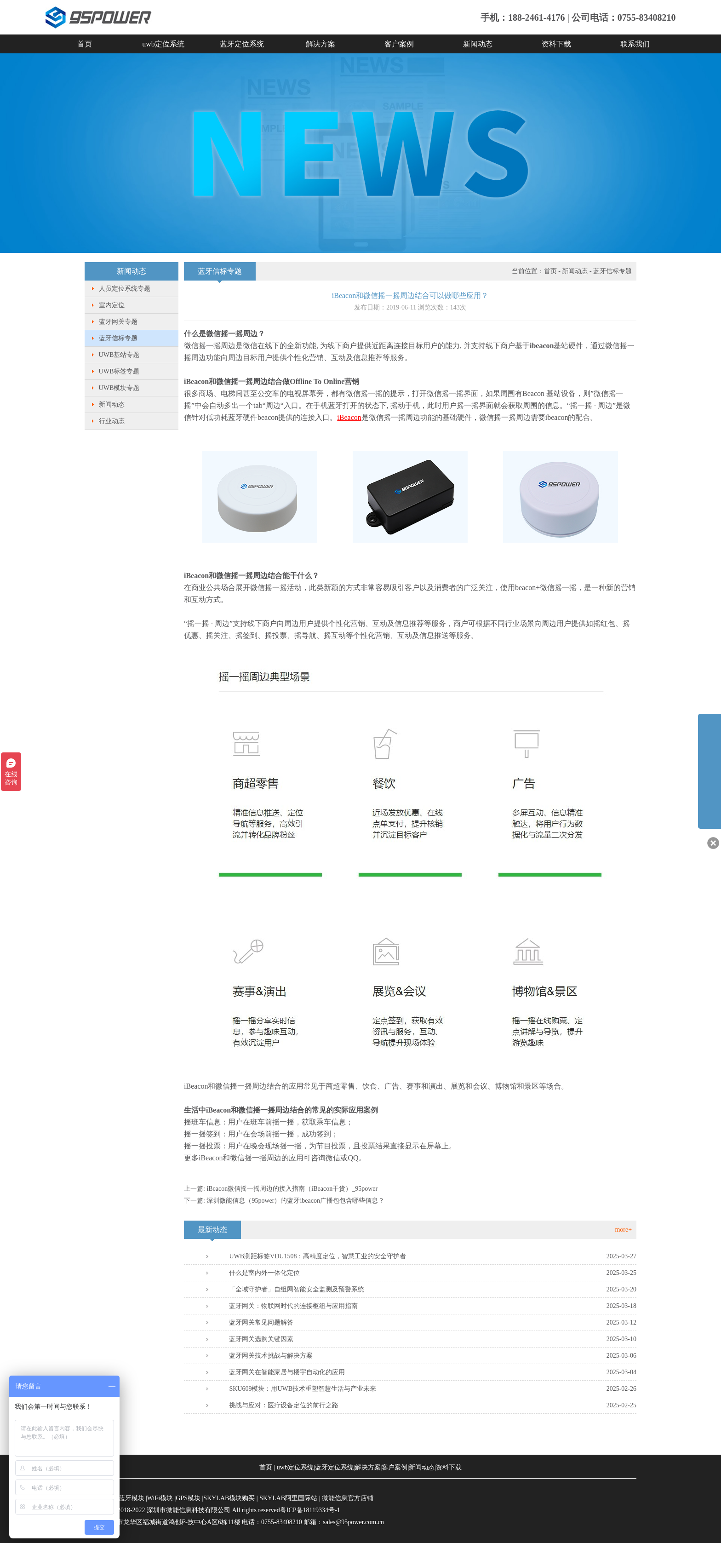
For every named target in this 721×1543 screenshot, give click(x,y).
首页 (84, 44)
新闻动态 (477, 44)
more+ (623, 1229)
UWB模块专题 (119, 387)
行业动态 (112, 421)
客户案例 (399, 44)
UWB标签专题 (119, 371)
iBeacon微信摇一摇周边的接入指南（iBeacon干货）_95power (292, 1188)
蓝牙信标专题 (118, 338)
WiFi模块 (160, 1498)
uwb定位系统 (163, 44)
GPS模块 (188, 1498)
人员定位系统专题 (124, 288)
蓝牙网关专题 (118, 321)
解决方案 (320, 44)
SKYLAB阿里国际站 (288, 1498)
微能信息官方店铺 (347, 1498)
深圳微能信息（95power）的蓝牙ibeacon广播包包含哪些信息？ (295, 1200)
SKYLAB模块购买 (229, 1498)
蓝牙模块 (131, 1498)
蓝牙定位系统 (242, 44)
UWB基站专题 (119, 354)
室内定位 (112, 305)
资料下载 (556, 44)
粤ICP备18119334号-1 (310, 1510)
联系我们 (635, 44)
